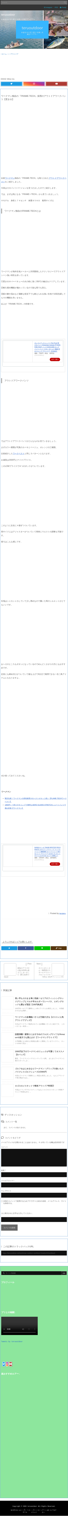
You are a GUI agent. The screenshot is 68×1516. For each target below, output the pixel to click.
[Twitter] (9, 948)
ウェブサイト (6, 1191)
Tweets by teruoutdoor (12, 1342)
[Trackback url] (34, 1253)
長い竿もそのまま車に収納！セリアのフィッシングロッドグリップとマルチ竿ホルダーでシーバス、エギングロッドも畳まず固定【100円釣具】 (39, 1001)
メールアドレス (7, 1181)
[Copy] (59, 948)
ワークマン (10, 178)
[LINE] (42, 948)
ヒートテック (59, 905)
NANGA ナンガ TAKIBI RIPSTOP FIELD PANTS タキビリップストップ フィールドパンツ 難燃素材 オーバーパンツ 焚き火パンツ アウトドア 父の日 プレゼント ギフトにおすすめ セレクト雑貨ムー (47, 852)
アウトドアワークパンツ (45, 905)
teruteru (62, 913)
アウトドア (14, 54)
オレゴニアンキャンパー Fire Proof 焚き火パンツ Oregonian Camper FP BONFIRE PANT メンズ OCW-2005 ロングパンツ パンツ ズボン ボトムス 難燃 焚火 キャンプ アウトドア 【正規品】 (47, 347)
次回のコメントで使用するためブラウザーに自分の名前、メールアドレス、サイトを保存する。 (34, 1202)
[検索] (65, 3)
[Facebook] (26, 948)
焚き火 (62, 907)
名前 (3, 1170)
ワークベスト (18, 454)
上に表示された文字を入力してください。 (17, 1213)
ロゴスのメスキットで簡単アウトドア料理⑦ (34, 1086)
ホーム (4, 54)
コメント (4, 1147)
